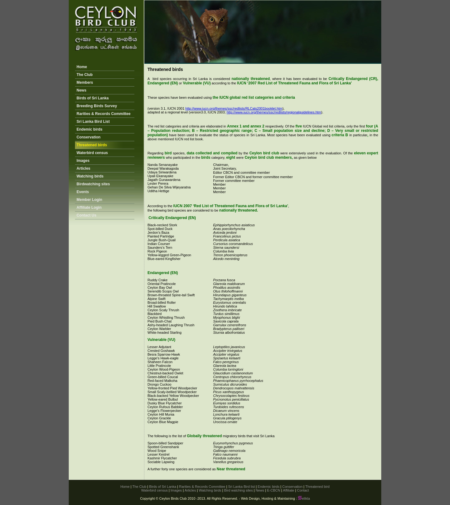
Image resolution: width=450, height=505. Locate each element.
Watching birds (90, 176)
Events (83, 192)
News (81, 90)
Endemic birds (89, 129)
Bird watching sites (238, 490)
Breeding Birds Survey (97, 106)
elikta (304, 498)
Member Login (89, 200)
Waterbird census (92, 153)
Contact (303, 490)
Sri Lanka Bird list (241, 486)
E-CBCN (273, 490)
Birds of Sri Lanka (93, 98)
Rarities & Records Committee (104, 114)
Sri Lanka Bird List (93, 121)
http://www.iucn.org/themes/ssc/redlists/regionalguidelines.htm (274, 112)
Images (83, 160)
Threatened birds (92, 145)
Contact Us (86, 215)
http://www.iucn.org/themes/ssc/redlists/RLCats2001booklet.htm (233, 108)
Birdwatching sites (93, 184)
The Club (84, 74)
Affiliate (288, 490)
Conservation (89, 137)
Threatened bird (317, 486)
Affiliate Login (89, 207)
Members (85, 82)
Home (82, 67)
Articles (83, 168)
